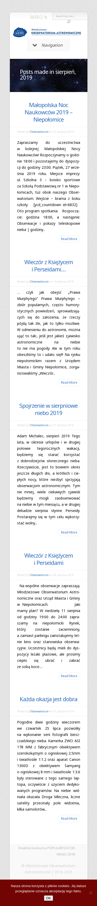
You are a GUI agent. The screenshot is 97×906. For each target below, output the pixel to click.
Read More (69, 239)
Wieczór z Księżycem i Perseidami (48, 558)
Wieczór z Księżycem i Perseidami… (48, 265)
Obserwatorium (39, 132)
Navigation (48, 45)
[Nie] (90, 892)
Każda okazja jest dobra (48, 699)
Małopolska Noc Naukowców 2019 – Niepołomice (48, 112)
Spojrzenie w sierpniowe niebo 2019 (48, 409)
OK (48, 898)
